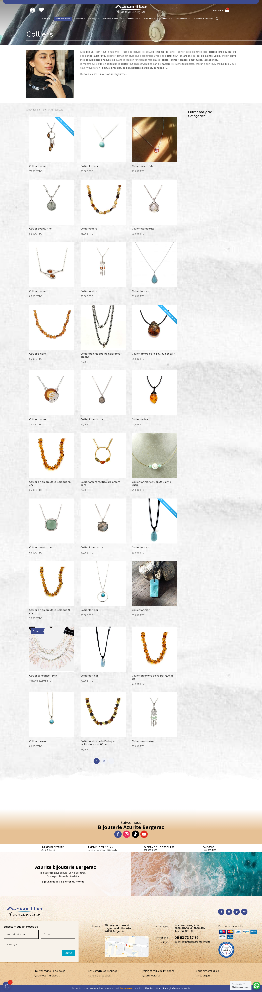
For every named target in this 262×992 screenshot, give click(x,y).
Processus (125, 988)
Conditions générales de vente (173, 988)
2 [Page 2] (104, 760)
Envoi (69, 953)
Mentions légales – (145, 988)
